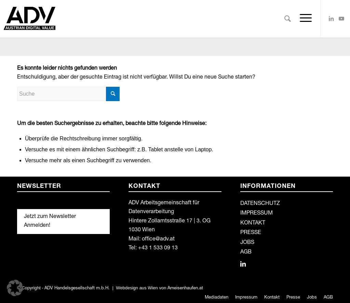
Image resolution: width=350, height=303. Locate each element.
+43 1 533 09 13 (158, 248)
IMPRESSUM (256, 213)
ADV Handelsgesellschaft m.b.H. (77, 288)
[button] (15, 288)
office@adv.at (158, 239)
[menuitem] (287, 19)
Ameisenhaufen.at (185, 288)
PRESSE (250, 233)
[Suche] (287, 19)
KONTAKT (252, 223)
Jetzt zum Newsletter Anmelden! (50, 221)
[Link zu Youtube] (341, 18)
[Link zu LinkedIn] (331, 18)
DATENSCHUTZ (260, 204)
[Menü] (303, 19)
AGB (246, 252)
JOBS (247, 243)
